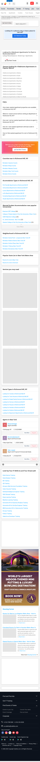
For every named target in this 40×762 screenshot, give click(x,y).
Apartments (12, 13)
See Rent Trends (10, 60)
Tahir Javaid (11, 450)
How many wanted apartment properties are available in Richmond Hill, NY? (20, 108)
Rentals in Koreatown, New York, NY (13, 248)
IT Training (26, 9)
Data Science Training (9, 475)
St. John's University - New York (13, 219)
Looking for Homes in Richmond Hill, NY (14, 402)
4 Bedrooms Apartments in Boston (12, 83)
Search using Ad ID (21, 24)
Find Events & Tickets (20, 705)
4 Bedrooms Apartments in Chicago (12, 89)
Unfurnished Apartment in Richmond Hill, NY (15, 187)
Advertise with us (6, 745)
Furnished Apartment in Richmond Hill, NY (14, 196)
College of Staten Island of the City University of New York (20, 214)
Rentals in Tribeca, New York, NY (12, 246)
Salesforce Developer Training (11, 516)
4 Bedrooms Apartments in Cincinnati (12, 91)
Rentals (18, 9)
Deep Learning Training (9, 497)
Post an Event (24, 712)
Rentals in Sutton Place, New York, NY (13, 243)
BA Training (6, 480)
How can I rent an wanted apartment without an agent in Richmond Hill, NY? (20, 121)
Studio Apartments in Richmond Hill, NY (14, 198)
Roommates (10, 9)
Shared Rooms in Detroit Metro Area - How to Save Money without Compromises (20, 641)
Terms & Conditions (21, 743)
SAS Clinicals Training (9, 494)
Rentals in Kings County (9, 165)
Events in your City (8, 709)
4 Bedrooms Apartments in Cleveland (12, 94)
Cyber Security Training (9, 489)
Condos (20, 13)
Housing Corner (8, 609)
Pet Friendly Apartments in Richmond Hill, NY (15, 185)
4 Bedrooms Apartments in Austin (11, 75)
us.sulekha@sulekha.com (11, 726)
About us (3, 743)
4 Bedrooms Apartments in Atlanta (12, 73)
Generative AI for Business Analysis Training (15, 502)
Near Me (3, 13)
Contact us (11, 743)
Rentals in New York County (10, 171)
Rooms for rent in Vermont (10, 262)
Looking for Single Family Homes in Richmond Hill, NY (18, 399)
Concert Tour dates (25, 709)
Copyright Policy (17, 745)
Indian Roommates (5, 16)
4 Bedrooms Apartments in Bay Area (12, 81)
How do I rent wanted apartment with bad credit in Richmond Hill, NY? (20, 128)
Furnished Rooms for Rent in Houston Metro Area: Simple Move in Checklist (20, 627)
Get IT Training (20, 701)
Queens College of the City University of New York (18, 222)
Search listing (7, 23)
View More (20, 227)
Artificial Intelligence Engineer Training (13, 491)
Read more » (22, 623)
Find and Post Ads (20, 696)
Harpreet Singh (12, 424)
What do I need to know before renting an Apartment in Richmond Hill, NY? (20, 115)
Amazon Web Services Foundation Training (15, 486)
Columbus (9, 1)
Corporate (20, 716)
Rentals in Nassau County (10, 168)
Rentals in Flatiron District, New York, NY (14, 240)
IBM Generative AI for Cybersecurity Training (15, 508)
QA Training (6, 483)
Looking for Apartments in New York (10, 17)
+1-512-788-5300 (8, 722)
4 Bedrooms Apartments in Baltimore (12, 78)
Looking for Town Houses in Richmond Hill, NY (15, 396)
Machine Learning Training (10, 500)
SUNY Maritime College (11, 216)
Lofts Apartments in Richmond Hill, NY (13, 193)
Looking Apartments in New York (25, 16)
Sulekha (5, 3)
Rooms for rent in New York (10, 260)
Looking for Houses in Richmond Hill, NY (14, 404)
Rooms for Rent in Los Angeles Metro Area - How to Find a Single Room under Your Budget (20, 613)
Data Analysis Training (9, 478)
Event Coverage (7, 712)
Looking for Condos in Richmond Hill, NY (14, 393)
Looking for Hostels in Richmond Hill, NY (14, 407)
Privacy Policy (32, 743)
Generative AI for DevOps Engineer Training (15, 505)
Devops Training (7, 511)
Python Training (7, 513)
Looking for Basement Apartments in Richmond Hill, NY (18, 413)
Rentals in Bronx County (9, 174)
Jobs (33, 9)
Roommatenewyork (13, 437)
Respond (34, 432)
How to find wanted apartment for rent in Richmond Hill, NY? (20, 134)
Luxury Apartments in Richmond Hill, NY (14, 190)
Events (3, 9)
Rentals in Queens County (10, 163)
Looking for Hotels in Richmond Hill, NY (13, 410)
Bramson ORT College (10, 211)
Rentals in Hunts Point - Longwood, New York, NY (16, 238)
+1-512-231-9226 (19, 722)
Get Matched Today (20, 36)
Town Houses (29, 13)
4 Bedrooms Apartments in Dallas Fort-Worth (14, 96)
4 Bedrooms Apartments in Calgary (12, 86)
